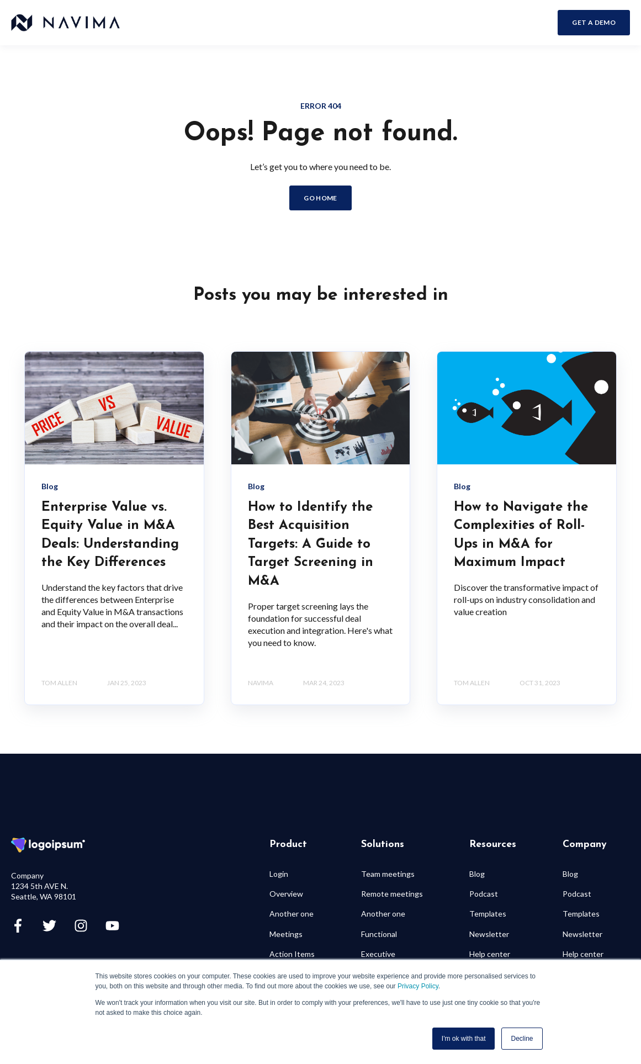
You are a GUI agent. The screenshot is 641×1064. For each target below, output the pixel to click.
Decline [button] (522, 1038)
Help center (489, 954)
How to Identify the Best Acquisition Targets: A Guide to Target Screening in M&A (310, 544)
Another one (291, 913)
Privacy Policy (418, 986)
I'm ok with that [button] (464, 1038)
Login (278, 873)
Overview (286, 893)
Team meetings (388, 873)
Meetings (286, 934)
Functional (379, 934)
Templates (487, 913)
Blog (477, 873)
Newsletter (489, 934)
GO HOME (320, 198)
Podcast (483, 893)
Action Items (292, 954)
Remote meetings (392, 893)
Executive (378, 954)
